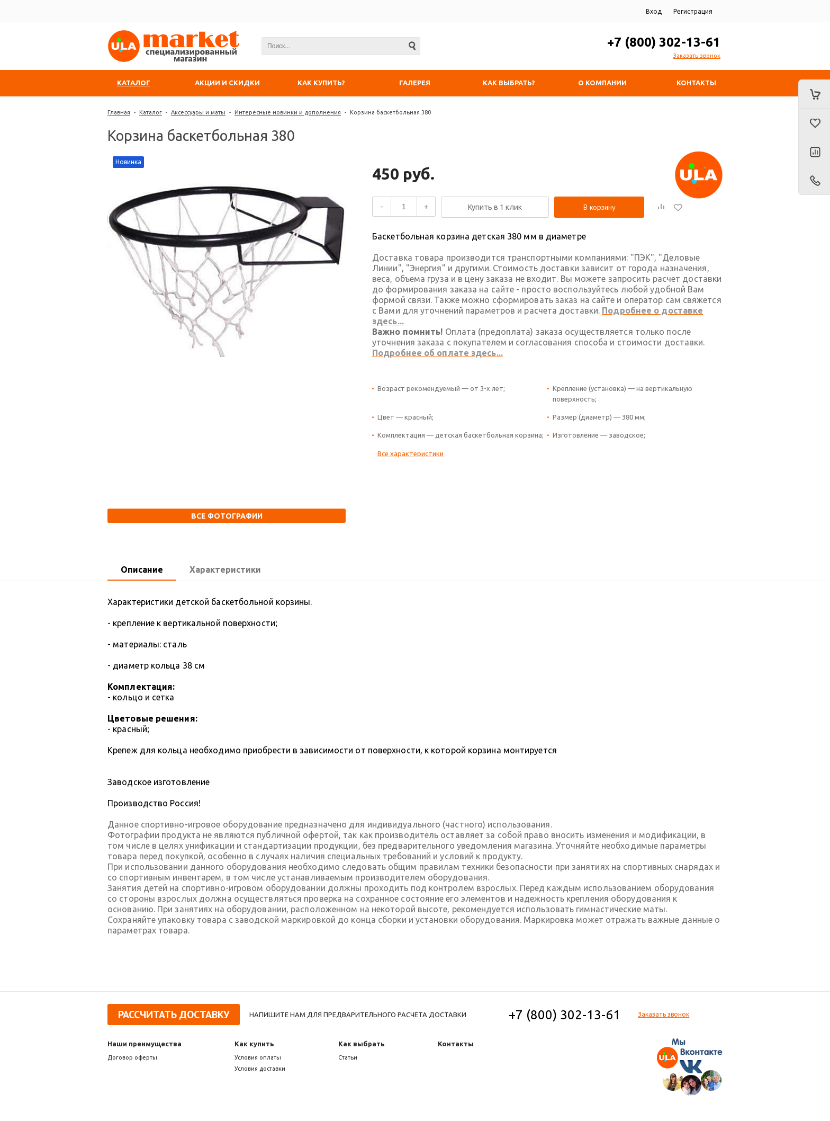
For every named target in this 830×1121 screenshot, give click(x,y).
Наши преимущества (144, 1043)
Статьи (347, 1057)
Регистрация (692, 11)
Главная (118, 112)
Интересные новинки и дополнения (287, 112)
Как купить (254, 1043)
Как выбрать (361, 1043)
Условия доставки (259, 1068)
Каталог (150, 112)
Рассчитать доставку (173, 1014)
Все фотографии (227, 516)
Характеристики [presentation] (225, 569)
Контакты (456, 1043)
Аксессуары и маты (198, 112)
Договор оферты (132, 1057)
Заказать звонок (696, 55)
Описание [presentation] (142, 569)
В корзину (599, 207)
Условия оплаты (257, 1057)
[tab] (141, 570)
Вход (654, 11)
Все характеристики (410, 453)
